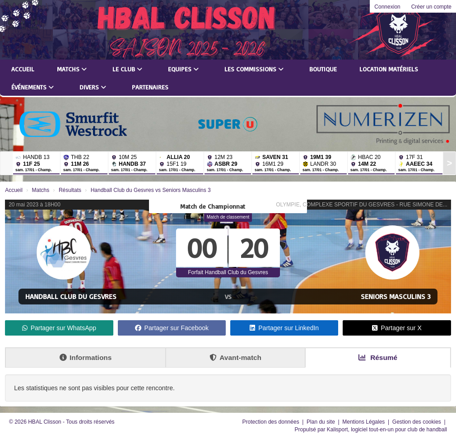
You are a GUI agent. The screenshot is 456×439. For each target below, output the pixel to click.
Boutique (323, 69)
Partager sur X (396, 328)
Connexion (387, 7)
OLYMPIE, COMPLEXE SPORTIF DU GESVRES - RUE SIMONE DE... (361, 204)
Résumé (377, 357)
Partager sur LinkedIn (284, 328)
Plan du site (321, 422)
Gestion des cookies (417, 422)
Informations (86, 357)
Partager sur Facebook (172, 328)
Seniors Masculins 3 (396, 296)
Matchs (72, 69)
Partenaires (150, 87)
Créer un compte (431, 7)
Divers (92, 87)
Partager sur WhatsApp (59, 328)
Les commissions (254, 69)
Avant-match (235, 357)
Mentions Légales (364, 422)
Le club (127, 69)
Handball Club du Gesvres (70, 296)
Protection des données (271, 422)
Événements (32, 87)
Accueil (22, 69)
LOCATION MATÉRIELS (388, 69)
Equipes (183, 69)
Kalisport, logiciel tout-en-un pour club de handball (387, 429)
